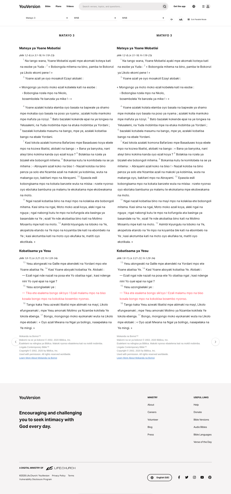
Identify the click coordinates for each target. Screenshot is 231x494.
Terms (71, 475)
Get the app (179, 6)
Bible (48, 6)
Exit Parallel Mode (196, 19)
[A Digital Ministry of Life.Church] (115, 466)
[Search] (120, 6)
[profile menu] (206, 6)
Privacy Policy (58, 475)
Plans (58, 6)
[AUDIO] (171, 19)
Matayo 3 (47, 18)
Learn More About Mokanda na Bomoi (38, 358)
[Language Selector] (194, 6)
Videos (70, 6)
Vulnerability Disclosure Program (35, 479)
